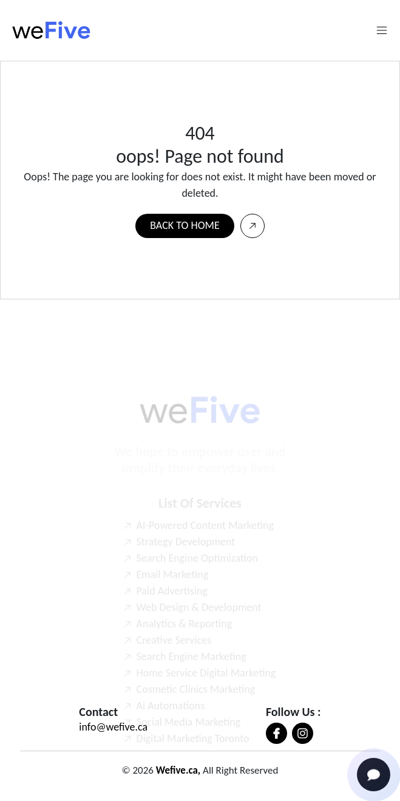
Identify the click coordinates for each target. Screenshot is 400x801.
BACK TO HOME (184, 225)
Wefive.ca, (178, 770)
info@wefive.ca (113, 727)
